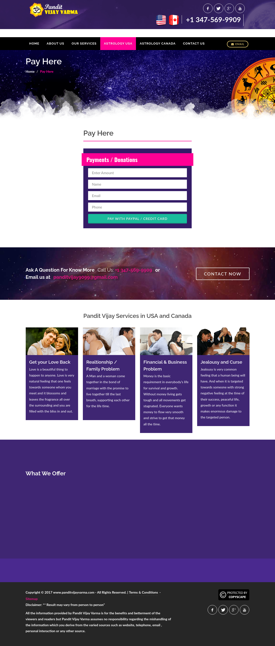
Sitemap (32, 599)
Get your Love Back (49, 362)
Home (30, 71)
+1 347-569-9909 (213, 19)
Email (237, 44)
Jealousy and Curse (221, 362)
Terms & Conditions (143, 592)
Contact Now (222, 273)
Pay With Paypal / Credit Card (137, 219)
